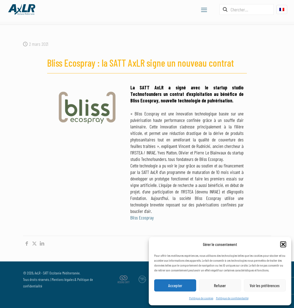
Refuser (220, 285)
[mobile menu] (204, 9)
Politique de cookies (201, 298)
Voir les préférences (265, 285)
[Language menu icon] (281, 9)
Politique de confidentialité (232, 298)
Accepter (175, 285)
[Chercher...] (246, 9)
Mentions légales (63, 279)
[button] (283, 244)
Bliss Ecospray (142, 218)
